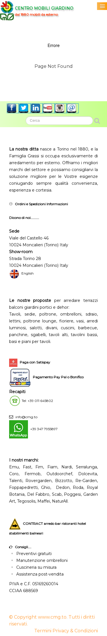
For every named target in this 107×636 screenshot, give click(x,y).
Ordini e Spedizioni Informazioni (41, 204)
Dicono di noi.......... (24, 218)
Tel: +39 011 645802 (37, 401)
